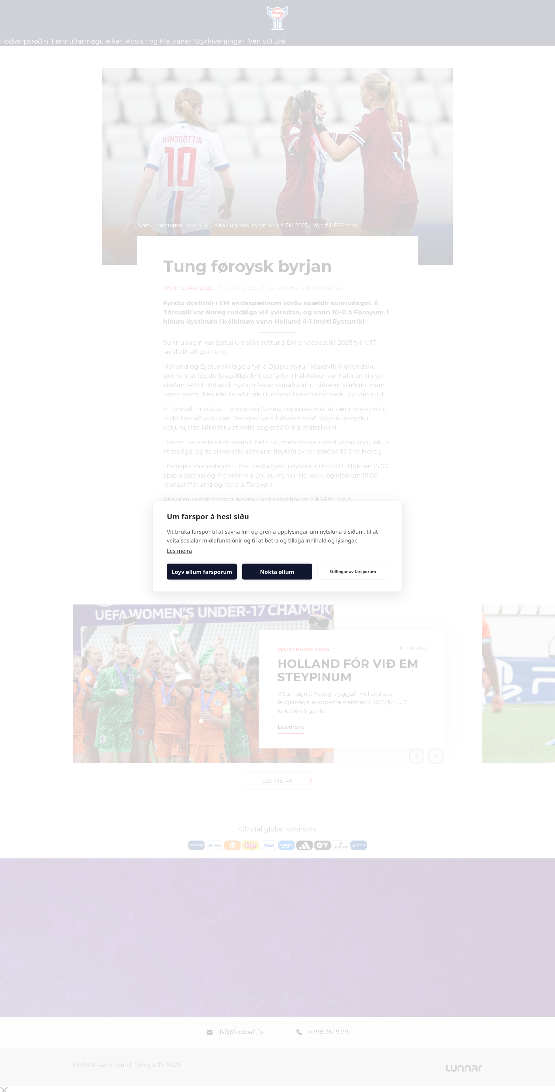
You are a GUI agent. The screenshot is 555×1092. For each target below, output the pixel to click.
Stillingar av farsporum (353, 571)
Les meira (179, 550)
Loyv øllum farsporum (202, 571)
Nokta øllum (277, 571)
